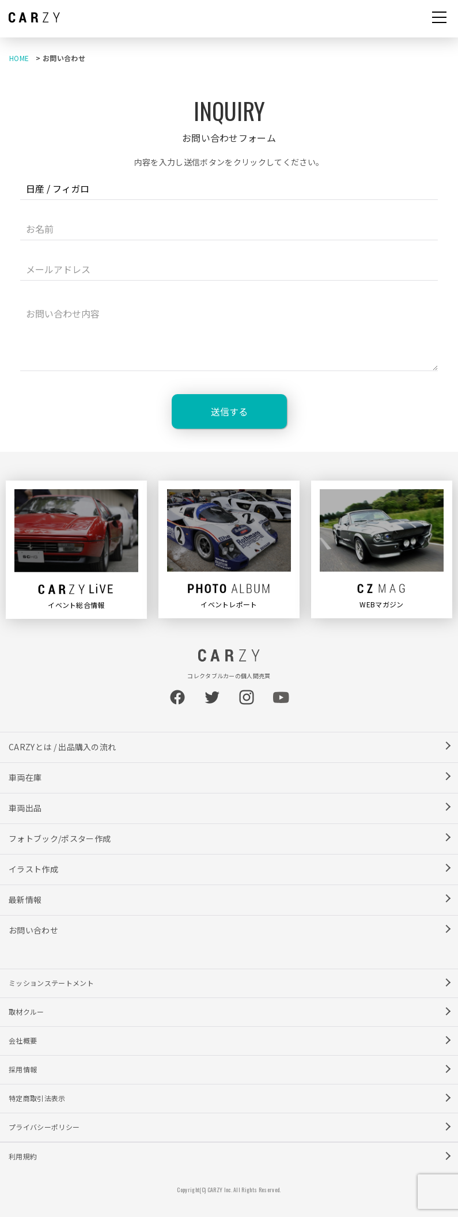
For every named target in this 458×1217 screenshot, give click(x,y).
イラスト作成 (33, 869)
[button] (439, 19)
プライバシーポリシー (44, 1127)
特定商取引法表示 (37, 1098)
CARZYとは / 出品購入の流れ (62, 747)
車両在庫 (25, 777)
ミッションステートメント (51, 983)
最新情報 (25, 899)
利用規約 (23, 1156)
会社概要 (23, 1040)
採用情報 (23, 1069)
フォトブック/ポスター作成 (60, 838)
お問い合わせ (33, 930)
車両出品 (25, 808)
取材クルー (26, 1011)
